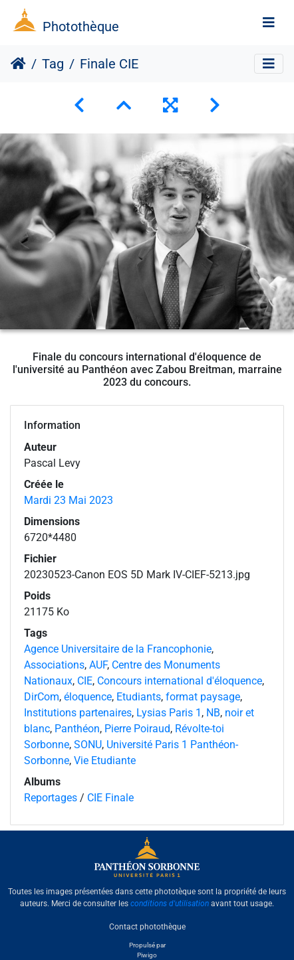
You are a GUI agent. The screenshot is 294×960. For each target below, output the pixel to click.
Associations (54, 665)
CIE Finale (110, 797)
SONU (88, 744)
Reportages (50, 797)
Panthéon (77, 728)
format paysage (203, 696)
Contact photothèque (147, 926)
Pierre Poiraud (137, 728)
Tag (53, 64)
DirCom (41, 696)
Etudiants (138, 696)
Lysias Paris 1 (169, 712)
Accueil (18, 64)
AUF (98, 665)
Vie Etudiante (105, 760)
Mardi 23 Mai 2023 (68, 500)
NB (213, 712)
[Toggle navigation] (268, 23)
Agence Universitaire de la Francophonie (118, 649)
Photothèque (81, 27)
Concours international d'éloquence (179, 681)
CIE (84, 681)
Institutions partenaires (78, 712)
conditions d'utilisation (169, 903)
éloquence (88, 696)
